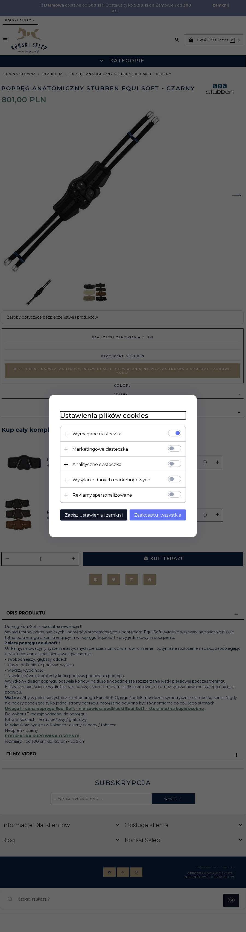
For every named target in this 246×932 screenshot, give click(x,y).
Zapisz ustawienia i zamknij (94, 515)
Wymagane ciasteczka (96, 433)
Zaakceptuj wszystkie (157, 515)
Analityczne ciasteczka (96, 464)
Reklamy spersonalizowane (102, 495)
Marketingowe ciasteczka (100, 449)
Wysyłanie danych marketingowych (111, 479)
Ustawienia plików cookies (104, 416)
